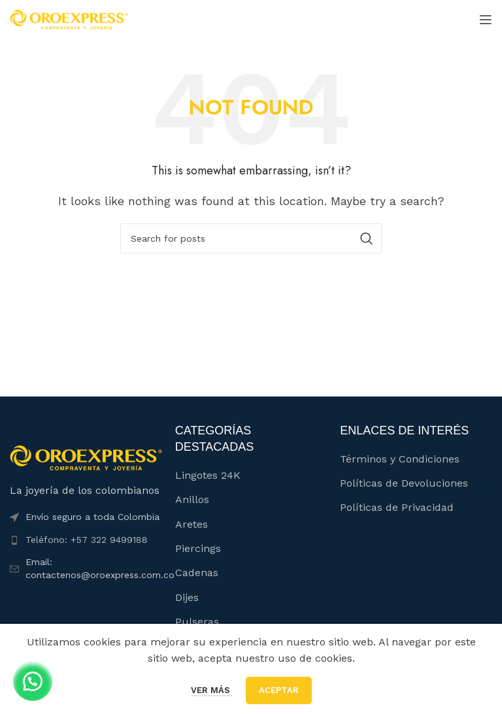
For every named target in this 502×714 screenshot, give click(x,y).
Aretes (191, 524)
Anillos (192, 499)
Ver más (212, 690)
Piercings (198, 548)
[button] (32, 681)
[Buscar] (251, 238)
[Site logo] (69, 18)
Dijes (187, 597)
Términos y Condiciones (400, 459)
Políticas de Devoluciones (404, 483)
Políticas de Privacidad (397, 507)
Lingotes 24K (208, 475)
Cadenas (196, 572)
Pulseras (197, 621)
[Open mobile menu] (486, 20)
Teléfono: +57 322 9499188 (86, 539)
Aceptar (279, 690)
